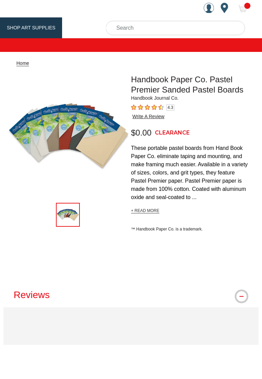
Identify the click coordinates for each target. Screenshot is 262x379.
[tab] (131, 295)
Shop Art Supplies (31, 27)
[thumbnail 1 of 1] (68, 215)
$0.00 (141, 132)
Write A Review (148, 116)
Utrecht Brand (89, 27)
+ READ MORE (145, 210)
